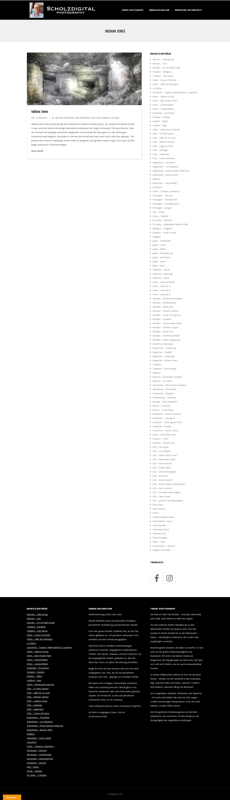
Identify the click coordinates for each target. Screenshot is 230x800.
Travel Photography (132, 10)
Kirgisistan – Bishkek (162, 352)
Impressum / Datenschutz (188, 10)
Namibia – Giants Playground (166, 339)
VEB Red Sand (159, 533)
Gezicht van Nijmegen (162, 343)
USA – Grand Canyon (162, 480)
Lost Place (96, 118)
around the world (64, 118)
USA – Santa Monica (162, 463)
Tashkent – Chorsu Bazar (164, 368)
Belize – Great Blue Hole (164, 434)
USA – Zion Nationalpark (164, 471)
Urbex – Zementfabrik (162, 104)
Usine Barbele (159, 525)
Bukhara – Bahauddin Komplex (167, 376)
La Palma (156, 88)
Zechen (115, 118)
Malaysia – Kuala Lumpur (164, 232)
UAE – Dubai (158, 212)
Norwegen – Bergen (162, 207)
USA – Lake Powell (161, 496)
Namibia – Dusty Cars (162, 331)
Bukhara (156, 372)
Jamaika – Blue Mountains (164, 401)
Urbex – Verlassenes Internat (166, 129)
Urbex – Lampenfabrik (163, 108)
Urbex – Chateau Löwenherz (166, 191)
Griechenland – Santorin (163, 546)
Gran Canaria (158, 508)
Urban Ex (106, 118)
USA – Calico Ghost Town (164, 455)
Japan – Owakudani (161, 240)
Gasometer (157, 504)
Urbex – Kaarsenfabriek (163, 282)
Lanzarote (157, 187)
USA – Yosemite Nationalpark (166, 492)
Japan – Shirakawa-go (162, 253)
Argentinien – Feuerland (163, 162)
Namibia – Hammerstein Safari (167, 323)
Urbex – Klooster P (161, 290)
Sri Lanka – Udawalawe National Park (170, 224)
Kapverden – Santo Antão (164, 183)
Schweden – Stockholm (163, 113)
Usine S (156, 513)
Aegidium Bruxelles (161, 550)
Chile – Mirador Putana (163, 141)
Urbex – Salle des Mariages (165, 84)
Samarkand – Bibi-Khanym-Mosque (169, 385)
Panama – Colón (160, 438)
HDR (77, 118)
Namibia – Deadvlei (161, 319)
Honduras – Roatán (161, 426)
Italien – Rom (158, 541)
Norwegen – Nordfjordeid (164, 199)
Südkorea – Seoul (160, 278)
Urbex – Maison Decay (163, 96)
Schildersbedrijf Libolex (163, 517)
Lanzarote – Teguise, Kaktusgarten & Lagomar (174, 92)
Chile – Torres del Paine (163, 158)
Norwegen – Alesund (162, 195)
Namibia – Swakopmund (164, 302)
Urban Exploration (159, 10)
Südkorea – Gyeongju (162, 273)
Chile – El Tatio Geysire (163, 133)
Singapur (156, 236)
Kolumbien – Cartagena (163, 418)
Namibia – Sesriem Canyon (165, 311)
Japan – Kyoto (159, 261)
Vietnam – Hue (159, 63)
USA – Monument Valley (163, 459)
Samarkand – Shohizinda (164, 389)
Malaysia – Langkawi (162, 228)
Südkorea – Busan (161, 269)
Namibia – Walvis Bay (162, 306)
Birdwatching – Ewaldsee (164, 397)
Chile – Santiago (160, 150)
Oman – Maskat (160, 216)
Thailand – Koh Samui (162, 76)
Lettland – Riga (159, 125)
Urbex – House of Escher (164, 80)
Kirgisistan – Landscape (163, 356)
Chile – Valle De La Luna (163, 137)
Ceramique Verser (160, 529)
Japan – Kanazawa (161, 257)
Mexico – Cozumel (161, 405)
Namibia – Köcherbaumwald (165, 335)
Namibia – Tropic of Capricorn (166, 315)
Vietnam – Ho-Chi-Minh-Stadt (166, 67)
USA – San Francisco (162, 488)
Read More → (38, 151)
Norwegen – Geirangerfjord (165, 203)
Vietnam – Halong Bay (163, 59)
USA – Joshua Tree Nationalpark (167, 500)
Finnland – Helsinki (161, 117)
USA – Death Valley (161, 467)
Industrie (85, 118)
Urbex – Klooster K (161, 286)
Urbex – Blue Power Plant (164, 100)
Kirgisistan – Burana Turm (164, 360)
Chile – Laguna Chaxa (162, 146)
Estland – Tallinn (160, 121)
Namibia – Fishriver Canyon (165, 327)
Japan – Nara (158, 265)
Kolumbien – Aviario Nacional (166, 414)
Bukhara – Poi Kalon (162, 381)
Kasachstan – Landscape (164, 348)
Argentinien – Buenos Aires (165, 174)
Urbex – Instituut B (161, 294)
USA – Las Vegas (160, 447)
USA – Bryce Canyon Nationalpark (168, 484)
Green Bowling (159, 537)
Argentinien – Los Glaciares (165, 166)
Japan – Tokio (159, 245)
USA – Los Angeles (161, 451)
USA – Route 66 (160, 475)
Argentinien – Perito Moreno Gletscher (170, 170)
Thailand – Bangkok (161, 71)
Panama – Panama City (163, 442)
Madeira (156, 179)
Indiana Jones (39, 111)
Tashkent (156, 364)
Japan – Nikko (159, 249)
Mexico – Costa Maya (162, 409)
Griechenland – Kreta (162, 521)
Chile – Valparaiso (160, 154)
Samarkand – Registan (163, 393)
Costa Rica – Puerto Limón (165, 430)
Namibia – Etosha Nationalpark (167, 298)
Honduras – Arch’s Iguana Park (167, 422)
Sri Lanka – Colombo (162, 220)
